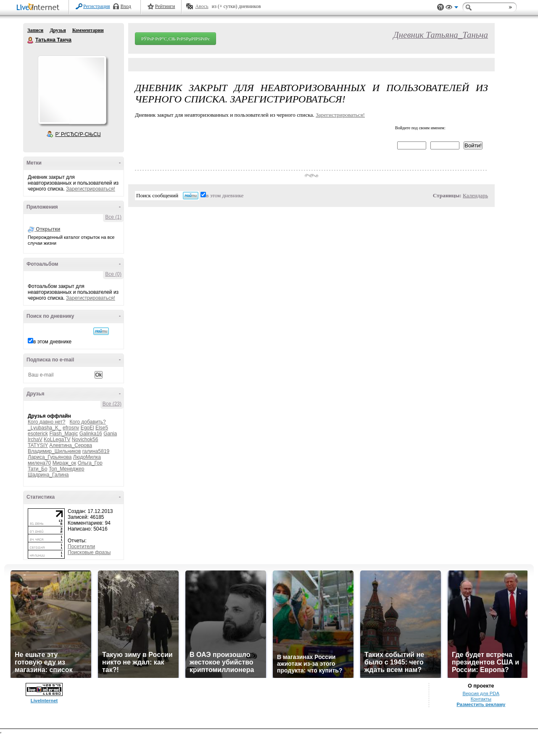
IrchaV (35, 439)
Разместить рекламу (480, 704)
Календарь (475, 195)
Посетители (81, 546)
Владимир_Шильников (54, 451)
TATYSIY (38, 445)
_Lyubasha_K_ (44, 428)
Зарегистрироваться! (90, 189)
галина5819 (96, 451)
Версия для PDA (480, 693)
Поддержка (440, 7)
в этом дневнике (52, 342)
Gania (110, 434)
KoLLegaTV (57, 439)
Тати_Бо (37, 469)
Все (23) (112, 404)
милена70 (39, 463)
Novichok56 (85, 439)
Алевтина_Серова (70, 445)
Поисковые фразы (89, 552)
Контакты (481, 698)
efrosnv (71, 428)
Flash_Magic (63, 434)
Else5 (101, 428)
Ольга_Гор (90, 463)
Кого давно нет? (47, 422)
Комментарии (88, 30)
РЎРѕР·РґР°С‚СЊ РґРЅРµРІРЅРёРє (175, 38)
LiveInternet (39, 7)
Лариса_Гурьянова (49, 457)
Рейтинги (165, 6)
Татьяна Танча (30, 40)
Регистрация (96, 6)
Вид (452, 8)
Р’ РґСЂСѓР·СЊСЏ (78, 134)
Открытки (48, 229)
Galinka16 (90, 434)
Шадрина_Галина (48, 475)
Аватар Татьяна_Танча (71, 89)
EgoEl (87, 428)
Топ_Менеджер (66, 469)
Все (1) (113, 217)
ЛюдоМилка (87, 457)
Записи (35, 30)
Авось (201, 6)
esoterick (38, 434)
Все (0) (113, 274)
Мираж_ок (64, 463)
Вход (126, 6)
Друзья (58, 30)
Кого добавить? (88, 422)
